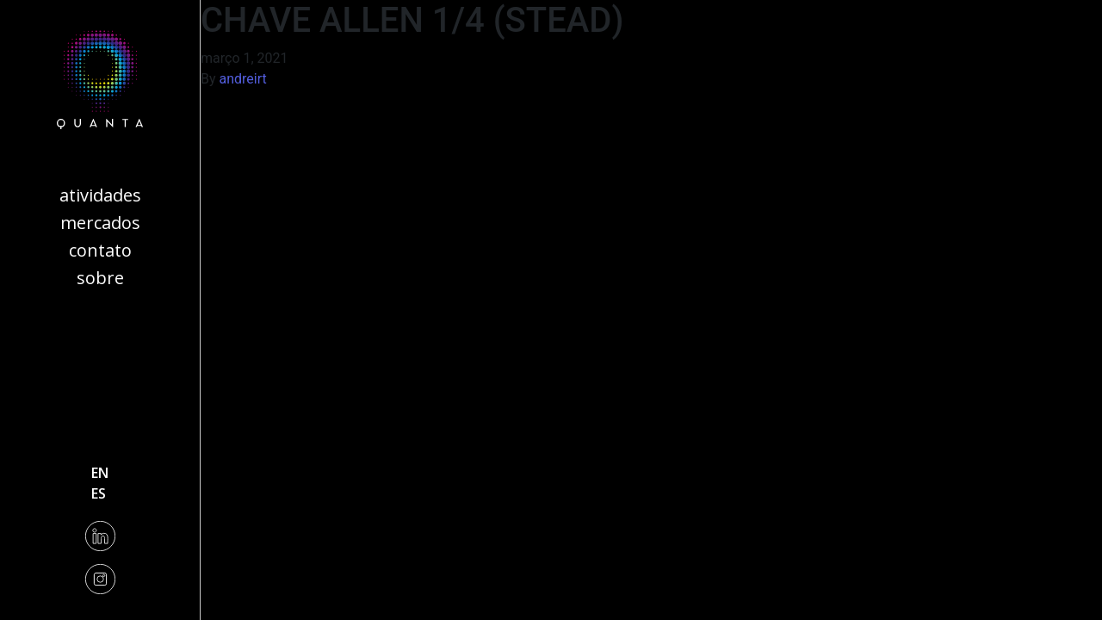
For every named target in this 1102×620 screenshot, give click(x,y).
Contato (100, 250)
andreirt (243, 79)
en (99, 472)
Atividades (100, 195)
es (98, 493)
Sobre (100, 277)
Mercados (100, 222)
